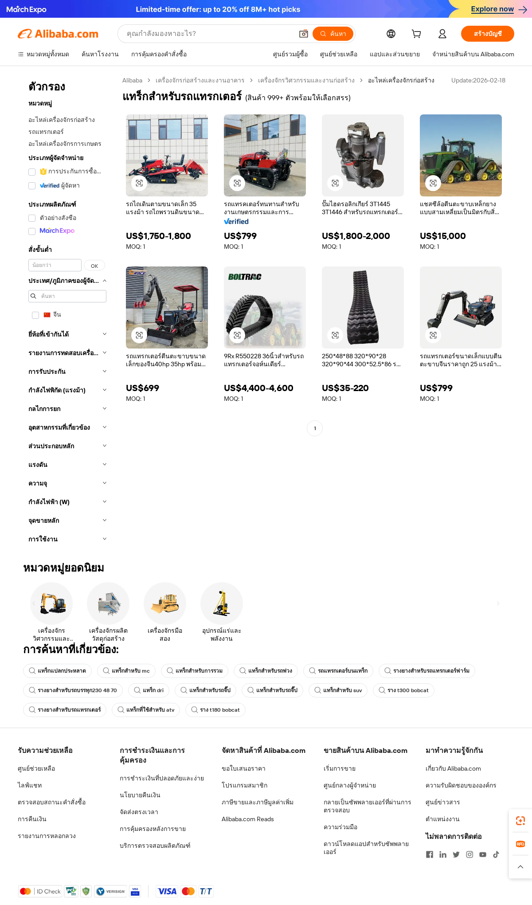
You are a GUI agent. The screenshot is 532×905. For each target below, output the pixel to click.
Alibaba (132, 80)
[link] (520, 820)
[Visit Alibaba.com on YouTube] (483, 854)
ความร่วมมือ (340, 827)
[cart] (418, 35)
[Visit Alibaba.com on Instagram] (469, 854)
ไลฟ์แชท (30, 785)
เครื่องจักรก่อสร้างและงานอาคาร (200, 80)
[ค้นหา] (333, 34)
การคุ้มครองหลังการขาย (153, 828)
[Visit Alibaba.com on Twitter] (456, 854)
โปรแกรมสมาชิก (244, 785)
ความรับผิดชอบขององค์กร (461, 785)
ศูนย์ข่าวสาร (443, 802)
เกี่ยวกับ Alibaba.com (453, 768)
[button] (303, 33)
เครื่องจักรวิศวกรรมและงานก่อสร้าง (306, 80)
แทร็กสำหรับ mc (126, 670)
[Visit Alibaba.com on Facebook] (430, 854)
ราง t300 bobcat (404, 690)
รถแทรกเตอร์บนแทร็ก (338, 670)
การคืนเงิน (32, 819)
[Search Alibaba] (209, 34)
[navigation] (67, 312)
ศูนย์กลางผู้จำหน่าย (350, 785)
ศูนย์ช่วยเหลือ (36, 768)
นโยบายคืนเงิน (140, 795)
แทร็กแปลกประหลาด (57, 670)
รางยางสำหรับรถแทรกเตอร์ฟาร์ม (426, 670)
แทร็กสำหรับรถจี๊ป (205, 690)
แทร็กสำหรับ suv (338, 690)
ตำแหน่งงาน (443, 819)
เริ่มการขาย (340, 768)
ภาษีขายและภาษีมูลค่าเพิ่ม (257, 802)
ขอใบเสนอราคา (244, 768)
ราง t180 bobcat (215, 709)
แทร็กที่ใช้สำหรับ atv (145, 709)
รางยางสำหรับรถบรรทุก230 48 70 (73, 690)
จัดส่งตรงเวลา (139, 811)
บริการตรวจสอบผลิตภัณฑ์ (155, 845)
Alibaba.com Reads (248, 819)
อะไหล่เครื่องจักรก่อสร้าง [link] (401, 80)
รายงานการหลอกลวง (47, 835)
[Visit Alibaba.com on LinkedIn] (443, 854)
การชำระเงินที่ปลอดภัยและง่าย (162, 778)
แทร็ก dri (149, 690)
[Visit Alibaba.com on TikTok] (496, 854)
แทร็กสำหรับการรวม (195, 670)
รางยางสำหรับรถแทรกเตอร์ (65, 709)
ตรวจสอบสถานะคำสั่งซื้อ (52, 802)
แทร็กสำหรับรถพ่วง (265, 670)
